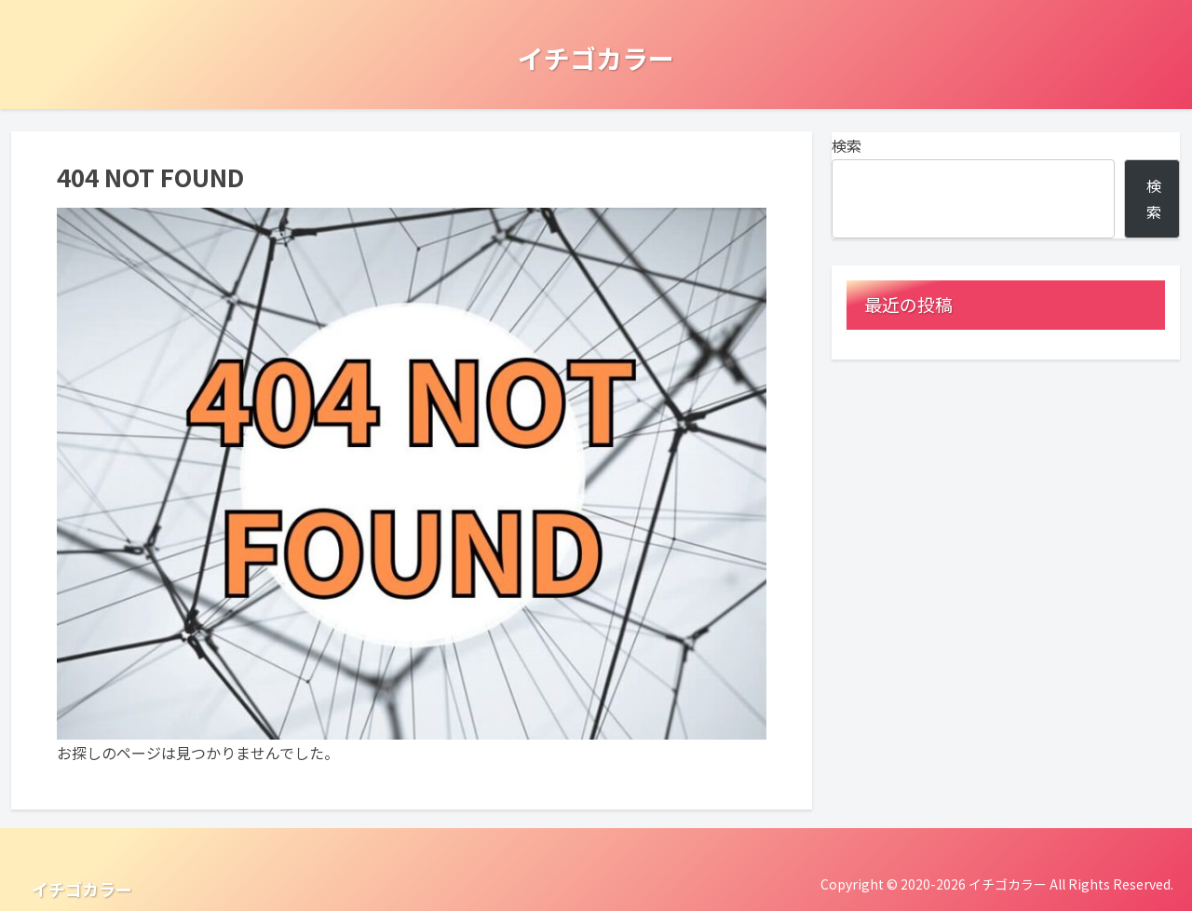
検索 (846, 145)
